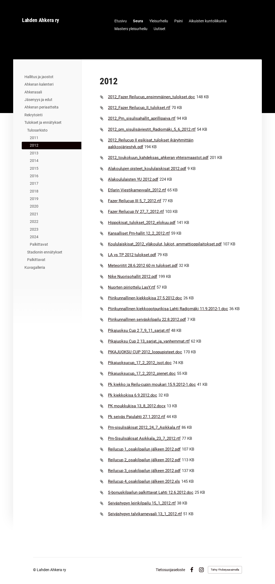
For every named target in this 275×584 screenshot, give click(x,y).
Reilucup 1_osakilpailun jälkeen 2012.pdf (144, 449)
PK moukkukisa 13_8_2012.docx (136, 406)
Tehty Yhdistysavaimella (225, 569)
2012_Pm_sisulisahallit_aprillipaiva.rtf (141, 118)
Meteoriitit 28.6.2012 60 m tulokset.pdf (143, 265)
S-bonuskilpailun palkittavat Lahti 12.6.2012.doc (150, 492)
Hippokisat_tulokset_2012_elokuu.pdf (141, 222)
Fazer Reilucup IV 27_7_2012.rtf (136, 211)
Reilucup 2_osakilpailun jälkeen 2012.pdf (144, 460)
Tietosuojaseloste (170, 570)
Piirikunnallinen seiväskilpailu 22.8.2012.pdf (147, 319)
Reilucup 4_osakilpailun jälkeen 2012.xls (144, 481)
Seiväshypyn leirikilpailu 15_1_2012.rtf (142, 503)
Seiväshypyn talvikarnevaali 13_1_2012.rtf (145, 514)
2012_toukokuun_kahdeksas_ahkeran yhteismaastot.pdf (158, 157)
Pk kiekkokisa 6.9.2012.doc (132, 395)
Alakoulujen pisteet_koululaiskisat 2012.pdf (147, 168)
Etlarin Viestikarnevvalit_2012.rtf (137, 190)
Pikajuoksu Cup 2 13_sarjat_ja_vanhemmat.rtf (149, 341)
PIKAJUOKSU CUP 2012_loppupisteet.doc (145, 352)
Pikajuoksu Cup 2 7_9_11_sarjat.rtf (139, 330)
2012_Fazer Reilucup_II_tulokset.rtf (139, 107)
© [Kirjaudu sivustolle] (35, 570)
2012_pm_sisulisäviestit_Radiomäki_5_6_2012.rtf (152, 129)
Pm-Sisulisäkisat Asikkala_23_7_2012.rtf (144, 438)
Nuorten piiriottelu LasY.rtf (131, 287)
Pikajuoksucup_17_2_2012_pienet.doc (142, 373)
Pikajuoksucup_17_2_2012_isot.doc (140, 362)
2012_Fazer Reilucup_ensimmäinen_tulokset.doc (151, 97)
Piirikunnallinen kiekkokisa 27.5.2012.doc (145, 298)
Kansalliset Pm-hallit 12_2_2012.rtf (139, 233)
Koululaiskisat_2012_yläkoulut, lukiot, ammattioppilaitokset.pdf (165, 244)
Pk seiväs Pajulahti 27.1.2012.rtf (136, 416)
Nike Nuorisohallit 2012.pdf (132, 276)
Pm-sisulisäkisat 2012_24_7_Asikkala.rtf (144, 427)
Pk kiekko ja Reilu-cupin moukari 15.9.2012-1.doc (152, 384)
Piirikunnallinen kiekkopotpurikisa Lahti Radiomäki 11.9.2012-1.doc (168, 308)
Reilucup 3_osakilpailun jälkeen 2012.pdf (144, 470)
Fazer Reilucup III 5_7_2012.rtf (134, 200)
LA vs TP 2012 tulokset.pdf (132, 254)
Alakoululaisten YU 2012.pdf (133, 179)
